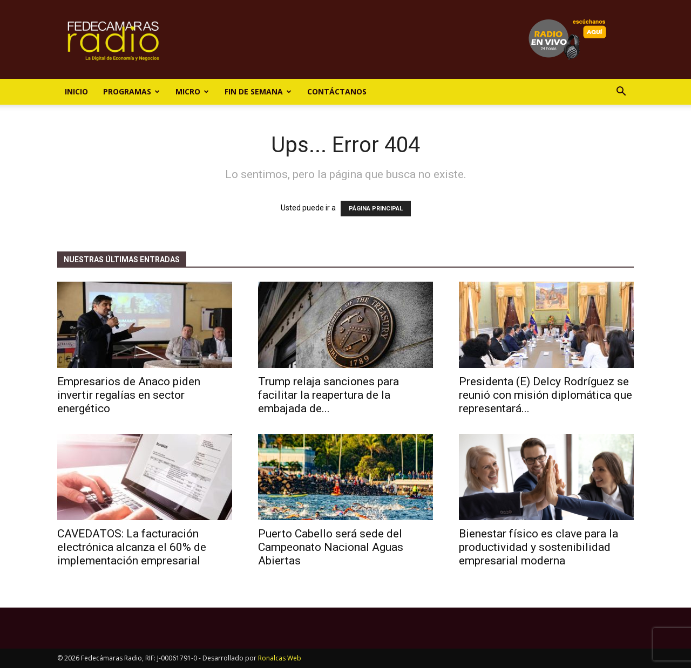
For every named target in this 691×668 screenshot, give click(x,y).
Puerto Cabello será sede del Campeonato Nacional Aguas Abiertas (330, 547)
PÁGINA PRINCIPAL (376, 208)
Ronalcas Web (279, 658)
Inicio (76, 91)
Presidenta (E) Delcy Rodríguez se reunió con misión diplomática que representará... (545, 395)
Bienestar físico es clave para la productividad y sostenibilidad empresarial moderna (538, 547)
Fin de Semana (258, 91)
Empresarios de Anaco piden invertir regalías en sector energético (128, 395)
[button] (621, 92)
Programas (131, 91)
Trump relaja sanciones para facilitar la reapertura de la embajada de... (328, 395)
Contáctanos (337, 91)
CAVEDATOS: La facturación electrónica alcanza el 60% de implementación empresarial (131, 547)
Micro (192, 91)
